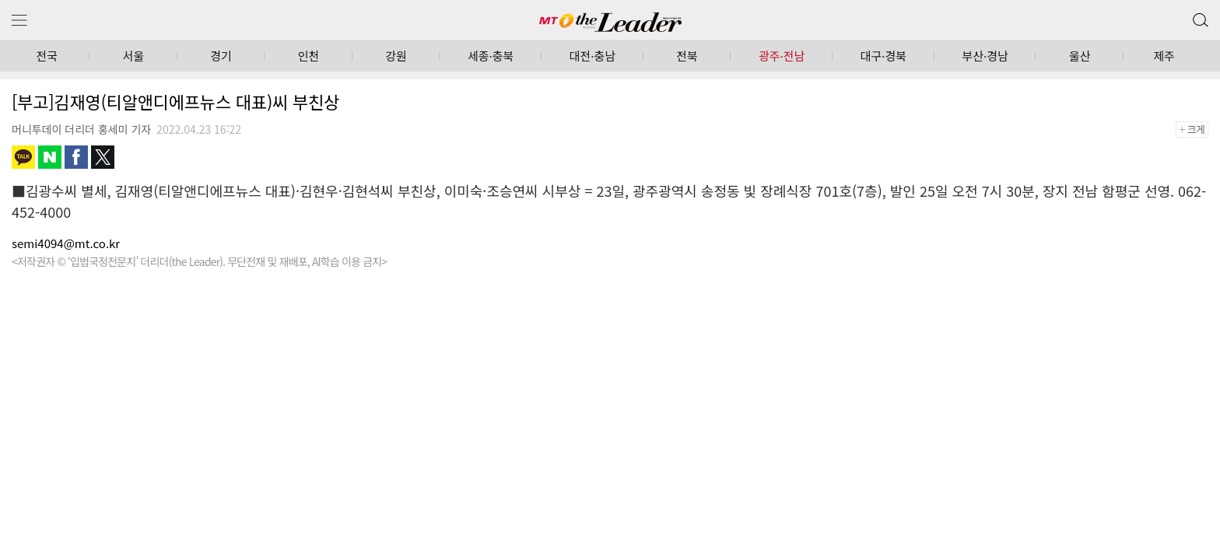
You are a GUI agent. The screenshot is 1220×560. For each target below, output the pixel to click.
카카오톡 (23, 157)
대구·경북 (883, 55)
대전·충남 (592, 55)
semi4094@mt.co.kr (66, 243)
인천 (309, 55)
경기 (221, 55)
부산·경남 (985, 55)
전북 (687, 55)
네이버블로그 (49, 157)
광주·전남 (782, 55)
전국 (47, 55)
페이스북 (76, 157)
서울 (134, 55)
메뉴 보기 (19, 20)
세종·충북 (491, 55)
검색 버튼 (1199, 16)
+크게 (1197, 129)
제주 (1164, 55)
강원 (396, 55)
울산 (1080, 55)
